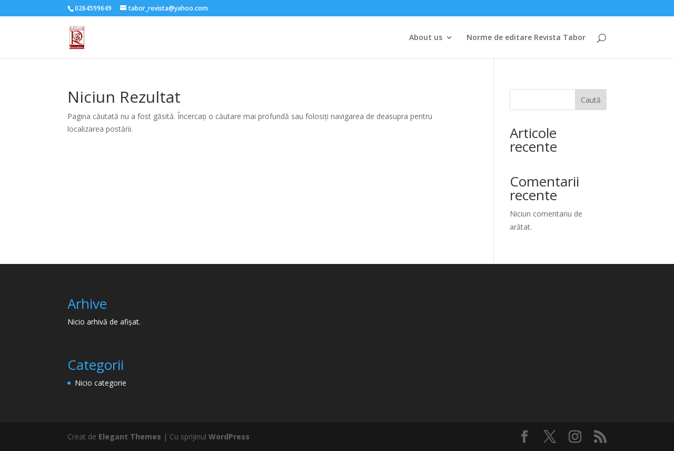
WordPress (229, 437)
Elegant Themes (129, 437)
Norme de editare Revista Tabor (526, 38)
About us (425, 38)
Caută (591, 100)
